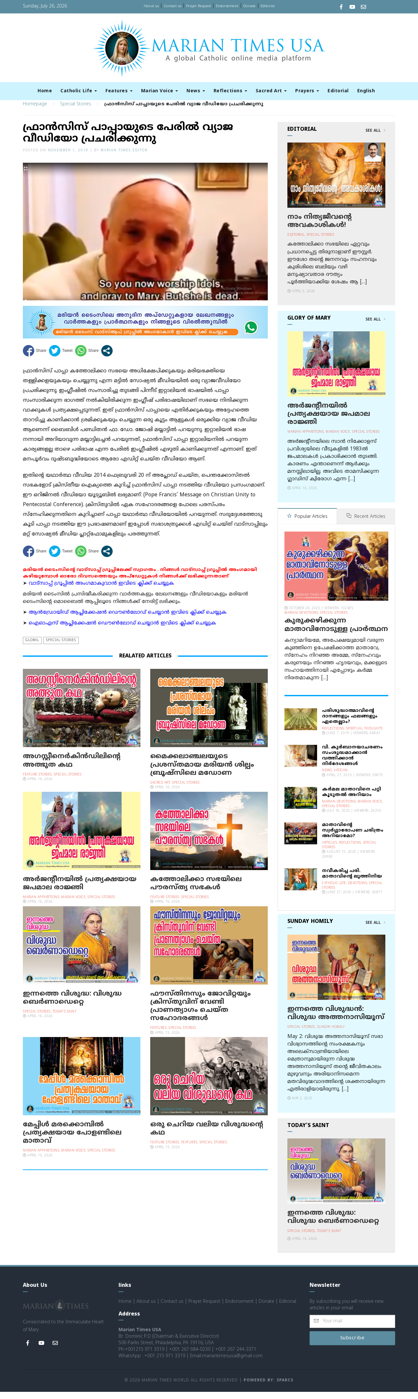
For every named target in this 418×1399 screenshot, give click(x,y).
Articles (329, 850)
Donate (249, 6)
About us (151, 6)
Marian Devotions (301, 620)
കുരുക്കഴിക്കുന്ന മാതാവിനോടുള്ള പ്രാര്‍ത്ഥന (336, 632)
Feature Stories (37, 782)
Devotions (357, 890)
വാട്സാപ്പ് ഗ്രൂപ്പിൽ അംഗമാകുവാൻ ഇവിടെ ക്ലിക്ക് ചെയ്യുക (101, 591)
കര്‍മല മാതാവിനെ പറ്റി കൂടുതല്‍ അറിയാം (351, 799)
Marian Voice (159, 91)
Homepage (35, 112)
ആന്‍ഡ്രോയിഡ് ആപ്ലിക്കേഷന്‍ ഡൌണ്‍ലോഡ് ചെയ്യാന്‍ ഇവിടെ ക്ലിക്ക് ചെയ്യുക (128, 620)
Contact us (172, 6)
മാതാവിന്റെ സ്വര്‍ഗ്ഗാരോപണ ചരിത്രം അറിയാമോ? (352, 838)
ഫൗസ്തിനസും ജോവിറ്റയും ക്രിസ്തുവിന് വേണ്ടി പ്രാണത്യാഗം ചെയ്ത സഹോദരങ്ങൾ (200, 1014)
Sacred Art (271, 91)
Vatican (341, 778)
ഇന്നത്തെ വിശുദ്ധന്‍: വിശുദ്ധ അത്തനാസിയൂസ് (335, 1020)
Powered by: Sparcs (268, 1388)
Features (119, 91)
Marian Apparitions (41, 905)
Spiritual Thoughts (364, 736)
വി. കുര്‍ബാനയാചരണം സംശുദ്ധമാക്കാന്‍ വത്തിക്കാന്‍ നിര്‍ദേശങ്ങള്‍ (352, 763)
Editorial (268, 6)
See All (375, 139)
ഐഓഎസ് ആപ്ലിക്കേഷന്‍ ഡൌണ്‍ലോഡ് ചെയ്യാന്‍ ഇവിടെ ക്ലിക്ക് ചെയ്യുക (122, 631)
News (195, 91)
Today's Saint (65, 1019)
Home (45, 91)
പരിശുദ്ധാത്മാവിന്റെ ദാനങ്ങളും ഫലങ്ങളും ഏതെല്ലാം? (350, 723)
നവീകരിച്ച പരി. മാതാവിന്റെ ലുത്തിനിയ (352, 880)
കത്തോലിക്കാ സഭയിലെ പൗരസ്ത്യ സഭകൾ (196, 891)
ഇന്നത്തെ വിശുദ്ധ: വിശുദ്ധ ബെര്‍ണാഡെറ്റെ (72, 1006)
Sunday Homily (331, 1034)
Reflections (230, 91)
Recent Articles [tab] (365, 524)
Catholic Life (78, 91)
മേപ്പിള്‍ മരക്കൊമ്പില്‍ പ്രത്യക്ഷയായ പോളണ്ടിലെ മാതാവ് (72, 1140)
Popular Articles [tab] (307, 524)
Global (32, 648)
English (366, 91)
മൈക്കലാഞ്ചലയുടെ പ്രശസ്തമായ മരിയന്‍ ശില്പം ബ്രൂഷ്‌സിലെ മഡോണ (202, 772)
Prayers (307, 91)
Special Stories (75, 112)
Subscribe (352, 1345)
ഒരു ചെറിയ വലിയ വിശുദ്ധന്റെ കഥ (206, 1136)
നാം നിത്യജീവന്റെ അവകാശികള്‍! (319, 229)
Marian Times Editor (124, 158)
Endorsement (227, 6)
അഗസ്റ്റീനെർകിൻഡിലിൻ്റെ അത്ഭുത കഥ (72, 768)
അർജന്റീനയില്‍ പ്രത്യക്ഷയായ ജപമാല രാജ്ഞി (80, 891)
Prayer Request (198, 6)
